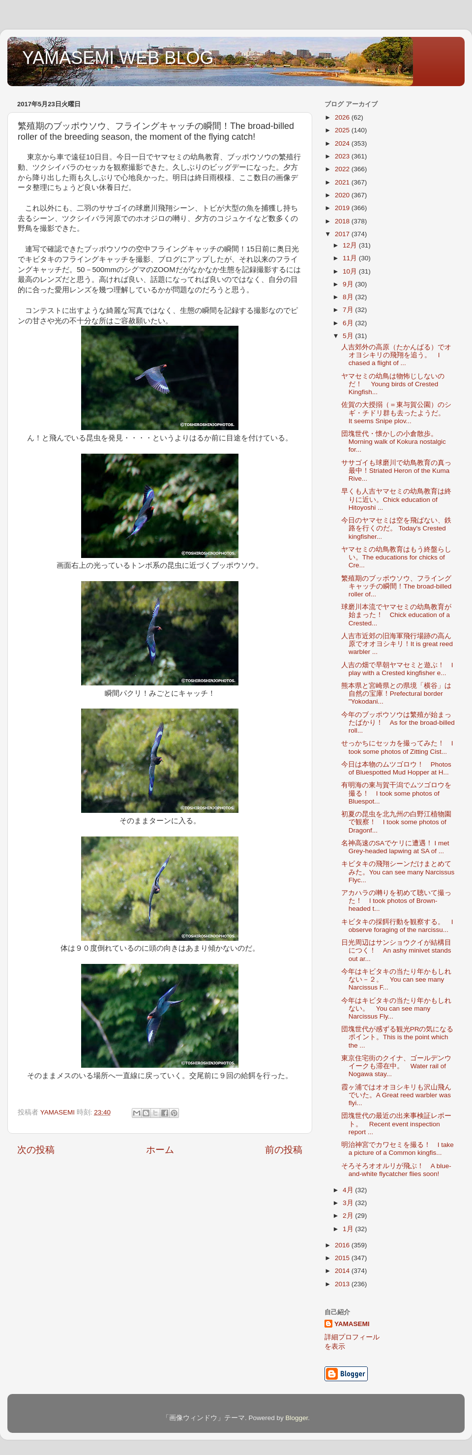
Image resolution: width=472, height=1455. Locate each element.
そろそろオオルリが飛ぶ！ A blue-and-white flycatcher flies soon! (396, 1169)
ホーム (160, 1150)
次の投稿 (36, 1150)
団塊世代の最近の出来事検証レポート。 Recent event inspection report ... (396, 1123)
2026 (343, 117)
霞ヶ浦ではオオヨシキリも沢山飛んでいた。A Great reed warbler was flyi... (396, 1095)
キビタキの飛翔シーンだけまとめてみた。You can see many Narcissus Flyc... (398, 871)
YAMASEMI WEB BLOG (117, 58)
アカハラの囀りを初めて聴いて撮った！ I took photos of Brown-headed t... (396, 900)
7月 (349, 309)
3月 (349, 1203)
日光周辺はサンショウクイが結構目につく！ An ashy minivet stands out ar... (396, 950)
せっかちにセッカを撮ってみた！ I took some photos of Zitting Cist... (397, 747)
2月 (349, 1215)
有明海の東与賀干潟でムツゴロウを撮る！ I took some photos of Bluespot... (396, 793)
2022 (343, 169)
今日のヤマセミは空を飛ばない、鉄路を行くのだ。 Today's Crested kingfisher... (396, 528)
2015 (343, 1258)
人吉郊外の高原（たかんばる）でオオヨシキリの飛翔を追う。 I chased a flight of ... (396, 355)
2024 (343, 143)
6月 (349, 323)
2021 (343, 182)
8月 (349, 297)
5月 (349, 336)
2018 (343, 221)
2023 (343, 156)
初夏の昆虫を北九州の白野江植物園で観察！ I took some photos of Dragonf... (396, 822)
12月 (351, 245)
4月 (349, 1190)
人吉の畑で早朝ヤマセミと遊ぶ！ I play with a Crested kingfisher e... (397, 669)
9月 (349, 284)
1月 (349, 1229)
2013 (343, 1284)
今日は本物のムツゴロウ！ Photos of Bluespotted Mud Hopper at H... (396, 768)
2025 (343, 130)
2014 (343, 1270)
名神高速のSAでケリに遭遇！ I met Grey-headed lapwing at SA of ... (395, 847)
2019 (343, 208)
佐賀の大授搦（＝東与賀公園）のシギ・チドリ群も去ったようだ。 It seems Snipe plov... (396, 412)
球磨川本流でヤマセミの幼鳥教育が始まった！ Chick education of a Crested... (396, 614)
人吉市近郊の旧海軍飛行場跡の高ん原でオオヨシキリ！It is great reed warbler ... (397, 643)
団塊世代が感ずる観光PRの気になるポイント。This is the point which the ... (397, 1037)
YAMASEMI (352, 1324)
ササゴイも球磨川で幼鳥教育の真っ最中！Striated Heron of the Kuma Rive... (396, 470)
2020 (343, 195)
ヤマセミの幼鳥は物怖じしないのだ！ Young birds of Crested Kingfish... (392, 384)
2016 (343, 1245)
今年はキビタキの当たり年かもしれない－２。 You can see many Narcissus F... (396, 979)
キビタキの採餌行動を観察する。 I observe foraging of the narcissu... (397, 925)
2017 (343, 234)
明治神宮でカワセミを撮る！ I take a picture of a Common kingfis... (397, 1148)
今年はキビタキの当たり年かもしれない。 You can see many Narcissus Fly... (396, 1008)
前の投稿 (283, 1150)
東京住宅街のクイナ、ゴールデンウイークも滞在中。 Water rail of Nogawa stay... (396, 1066)
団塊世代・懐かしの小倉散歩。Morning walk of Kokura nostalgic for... (393, 441)
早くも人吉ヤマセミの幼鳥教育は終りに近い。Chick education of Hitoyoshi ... (396, 499)
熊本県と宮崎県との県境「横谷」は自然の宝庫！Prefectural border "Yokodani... (396, 693)
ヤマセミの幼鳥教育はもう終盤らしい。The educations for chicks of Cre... (396, 557)
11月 (351, 258)
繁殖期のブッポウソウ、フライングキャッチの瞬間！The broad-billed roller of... (396, 586)
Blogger (296, 1418)
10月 (351, 271)
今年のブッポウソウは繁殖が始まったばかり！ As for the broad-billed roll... (398, 722)
